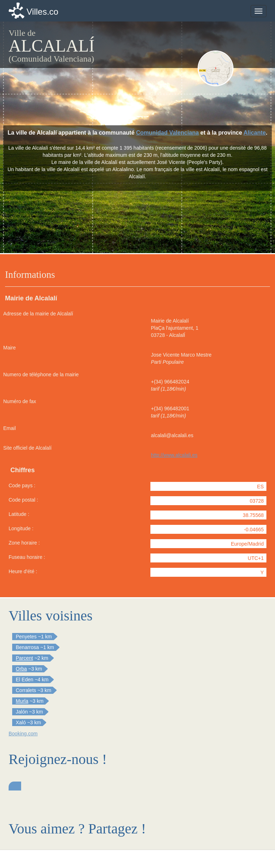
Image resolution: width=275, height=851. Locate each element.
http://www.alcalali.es (174, 455)
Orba (21, 669)
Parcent (24, 658)
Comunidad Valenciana (167, 133)
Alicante (254, 133)
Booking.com (23, 733)
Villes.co (42, 11)
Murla (22, 701)
